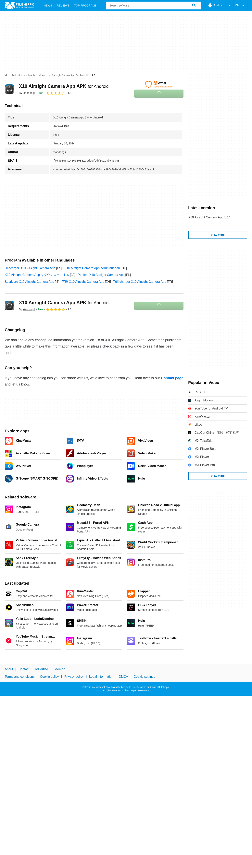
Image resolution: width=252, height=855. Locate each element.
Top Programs (85, 5)
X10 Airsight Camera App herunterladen (92, 268)
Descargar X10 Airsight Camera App (30, 268)
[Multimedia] (29, 75)
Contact (24, 669)
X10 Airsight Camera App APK (64, 86)
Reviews (63, 5)
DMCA (123, 676)
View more (218, 234)
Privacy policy (74, 676)
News (48, 5)
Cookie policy (49, 676)
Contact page (172, 378)
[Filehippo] (19, 5)
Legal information (101, 676)
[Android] (16, 75)
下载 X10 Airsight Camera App (83, 281)
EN (240, 5)
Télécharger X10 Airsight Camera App (139, 281)
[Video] (42, 75)
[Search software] (194, 5)
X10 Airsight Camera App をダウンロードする (37, 274)
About (9, 669)
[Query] (153, 5)
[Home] (6, 75)
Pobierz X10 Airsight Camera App (101, 274)
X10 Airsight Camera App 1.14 (209, 217)
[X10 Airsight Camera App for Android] (68, 75)
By (27, 92)
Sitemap (59, 669)
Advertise (41, 669)
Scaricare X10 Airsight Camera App (29, 281)
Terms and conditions (19, 676)
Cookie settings (144, 676)
